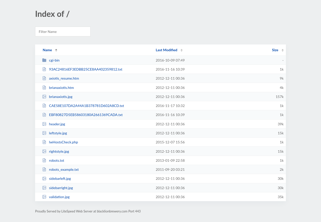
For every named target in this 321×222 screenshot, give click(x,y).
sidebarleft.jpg (56, 178)
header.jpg (53, 124)
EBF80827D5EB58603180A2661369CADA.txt (82, 115)
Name (47, 50)
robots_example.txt (60, 169)
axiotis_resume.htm (60, 78)
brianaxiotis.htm (58, 87)
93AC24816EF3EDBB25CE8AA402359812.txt (82, 69)
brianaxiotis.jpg (57, 96)
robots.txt (53, 160)
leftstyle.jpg (54, 133)
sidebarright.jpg (57, 188)
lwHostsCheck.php (60, 142)
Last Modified (166, 50)
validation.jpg (55, 197)
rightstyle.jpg (55, 151)
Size (275, 50)
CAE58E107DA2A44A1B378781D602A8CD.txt (83, 105)
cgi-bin (50, 60)
